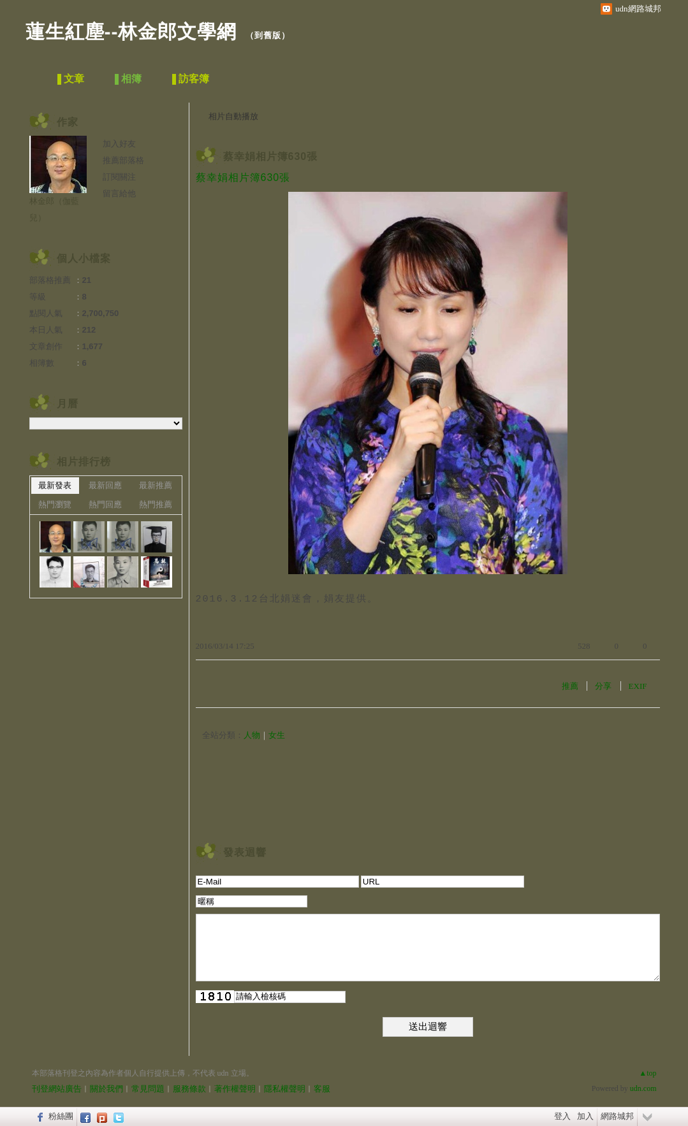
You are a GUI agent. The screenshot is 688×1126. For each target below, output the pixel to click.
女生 (276, 735)
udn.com (643, 1088)
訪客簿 (194, 78)
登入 (562, 1116)
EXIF (638, 686)
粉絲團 (60, 1116)
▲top (647, 1073)
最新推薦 (155, 485)
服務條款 (189, 1089)
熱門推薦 (155, 504)
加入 (585, 1116)
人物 (252, 735)
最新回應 (105, 485)
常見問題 (148, 1089)
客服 (322, 1089)
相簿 (131, 78)
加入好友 (119, 143)
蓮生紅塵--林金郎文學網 (131, 31)
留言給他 (119, 193)
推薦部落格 (123, 160)
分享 (603, 686)
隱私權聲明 (284, 1089)
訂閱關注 (119, 177)
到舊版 (267, 35)
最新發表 (54, 485)
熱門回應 (105, 504)
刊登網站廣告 (57, 1089)
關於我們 (106, 1089)
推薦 (570, 686)
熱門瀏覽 (54, 504)
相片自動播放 (233, 116)
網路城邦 (617, 1116)
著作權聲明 (235, 1089)
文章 (74, 78)
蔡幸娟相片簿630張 (270, 156)
